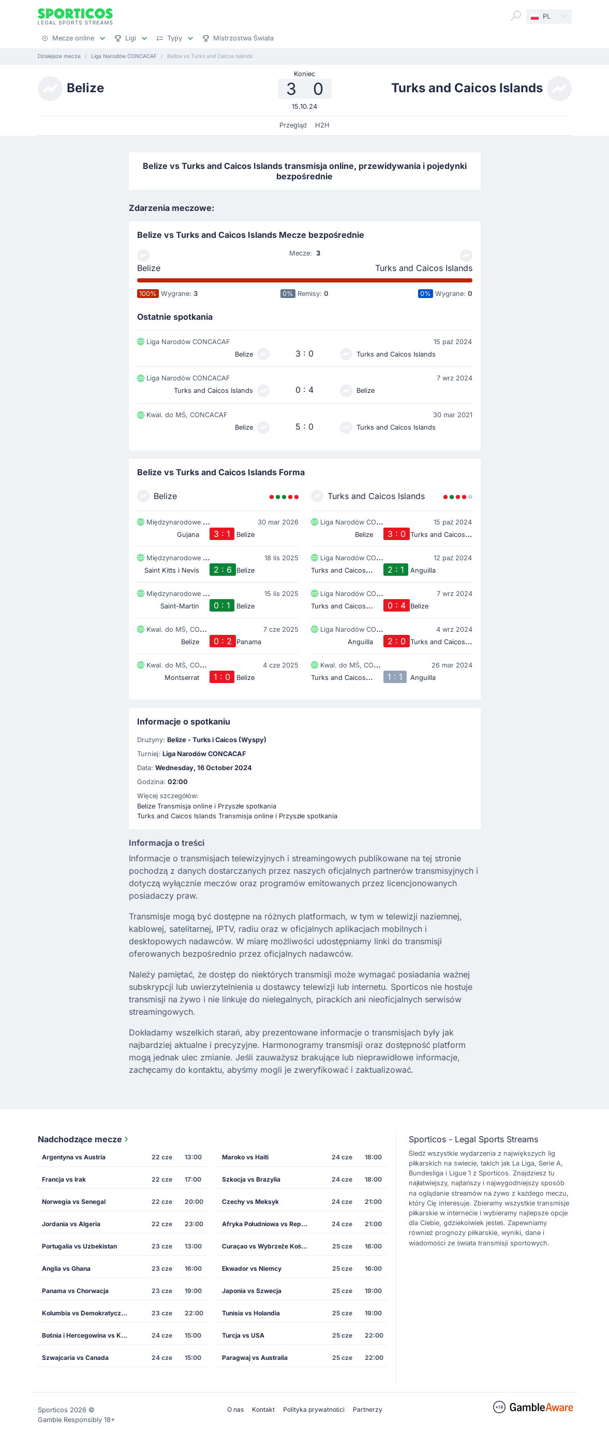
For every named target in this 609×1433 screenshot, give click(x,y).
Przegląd (293, 125)
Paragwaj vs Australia (255, 1357)
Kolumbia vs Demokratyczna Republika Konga (89, 1313)
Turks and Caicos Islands (423, 268)
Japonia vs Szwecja (251, 1291)
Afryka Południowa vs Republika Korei (269, 1224)
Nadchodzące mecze (84, 1139)
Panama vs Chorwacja (75, 1291)
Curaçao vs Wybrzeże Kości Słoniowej (269, 1246)
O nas (235, 1409)
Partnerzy (367, 1409)
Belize (148, 268)
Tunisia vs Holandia (251, 1313)
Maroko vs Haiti (245, 1157)
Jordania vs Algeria (71, 1224)
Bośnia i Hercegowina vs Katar (87, 1335)
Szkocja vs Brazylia (251, 1179)
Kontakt (263, 1409)
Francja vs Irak (64, 1179)
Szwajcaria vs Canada (75, 1357)
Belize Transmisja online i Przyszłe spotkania (207, 806)
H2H (322, 125)
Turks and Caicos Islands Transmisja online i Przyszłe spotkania (237, 816)
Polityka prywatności (314, 1409)
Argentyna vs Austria (74, 1157)
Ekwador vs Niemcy (251, 1268)
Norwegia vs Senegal (74, 1201)
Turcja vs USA (243, 1335)
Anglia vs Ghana (66, 1268)
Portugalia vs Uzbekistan (79, 1246)
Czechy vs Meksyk (250, 1201)
